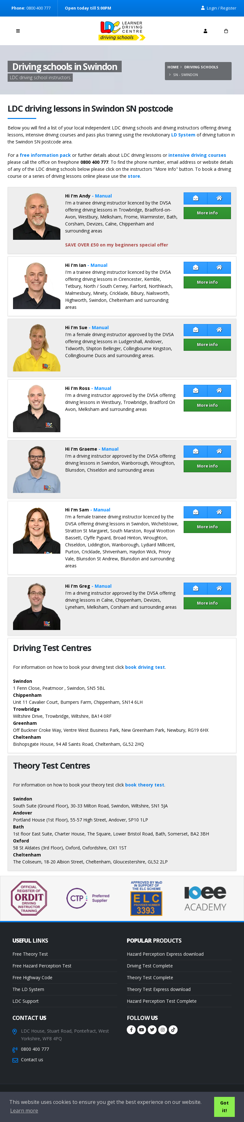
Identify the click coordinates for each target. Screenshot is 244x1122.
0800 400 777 (35, 1049)
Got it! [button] (224, 1106)
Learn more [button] (24, 1110)
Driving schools (201, 67)
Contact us (32, 1059)
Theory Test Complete (150, 977)
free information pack (45, 155)
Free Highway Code (32, 977)
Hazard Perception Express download (165, 954)
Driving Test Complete (150, 966)
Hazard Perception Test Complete (162, 1001)
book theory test (144, 785)
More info (207, 213)
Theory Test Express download (159, 989)
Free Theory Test (30, 954)
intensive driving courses (197, 155)
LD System (183, 135)
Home (173, 67)
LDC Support (25, 1001)
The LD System (28, 989)
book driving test (145, 667)
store (134, 176)
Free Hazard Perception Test (41, 966)
